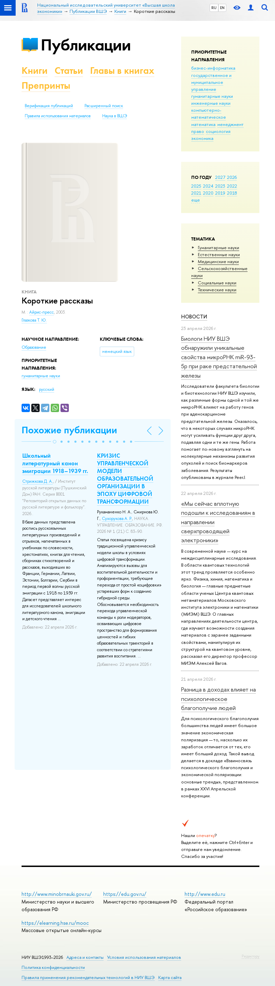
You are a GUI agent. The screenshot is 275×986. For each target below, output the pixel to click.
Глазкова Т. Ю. (34, 320)
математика (203, 124)
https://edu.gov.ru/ (124, 894)
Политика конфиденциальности (53, 967)
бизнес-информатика (213, 68)
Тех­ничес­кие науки (217, 289)
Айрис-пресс (41, 312)
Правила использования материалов (58, 116)
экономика (202, 138)
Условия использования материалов (144, 957)
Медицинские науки (218, 261)
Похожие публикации (69, 430)
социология (218, 131)
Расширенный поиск (103, 106)
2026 (232, 177)
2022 (232, 186)
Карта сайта (169, 977)
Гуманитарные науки (218, 247)
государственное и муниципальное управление (211, 82)
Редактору (250, 956)
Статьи (69, 70)
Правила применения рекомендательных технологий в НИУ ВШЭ (88, 977)
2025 (196, 186)
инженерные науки (210, 103)
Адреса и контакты (85, 957)
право (197, 131)
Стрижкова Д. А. (37, 481)
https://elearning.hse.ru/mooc (55, 923)
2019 (220, 193)
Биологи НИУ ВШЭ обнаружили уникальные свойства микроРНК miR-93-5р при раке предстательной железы (219, 356)
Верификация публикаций (49, 106)
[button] (54, 441)
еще (195, 200)
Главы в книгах (122, 70)
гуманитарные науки (212, 96)
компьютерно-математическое (208, 113)
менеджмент (230, 124)
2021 (196, 193)
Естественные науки (219, 254)
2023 (220, 186)
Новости (194, 316)
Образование (34, 347)
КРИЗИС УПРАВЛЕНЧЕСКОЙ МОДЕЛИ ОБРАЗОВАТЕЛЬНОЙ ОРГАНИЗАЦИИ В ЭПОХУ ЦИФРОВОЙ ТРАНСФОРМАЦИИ (125, 479)
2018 (232, 193)
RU (214, 7)
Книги (35, 70)
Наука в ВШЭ (114, 116)
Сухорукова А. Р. (117, 518)
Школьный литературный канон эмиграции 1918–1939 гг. (55, 463)
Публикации (86, 44)
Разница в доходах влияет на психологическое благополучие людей (218, 698)
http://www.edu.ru (205, 894)
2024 (208, 186)
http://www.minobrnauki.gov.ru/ (57, 894)
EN (222, 7)
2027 (220, 177)
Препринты (46, 85)
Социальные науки (217, 282)
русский (46, 389)
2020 (208, 193)
